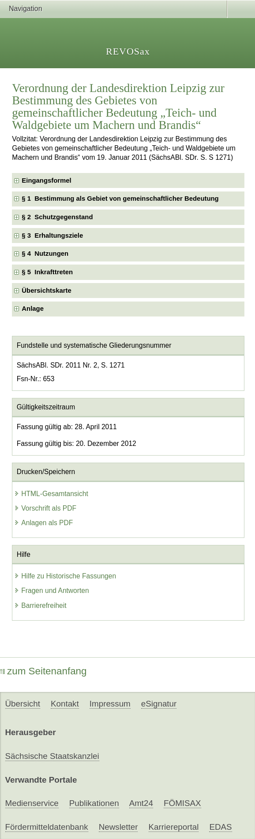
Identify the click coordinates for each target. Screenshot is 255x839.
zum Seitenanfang (43, 671)
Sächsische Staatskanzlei (52, 756)
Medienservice (32, 803)
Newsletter (118, 827)
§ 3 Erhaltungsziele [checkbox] (52, 235)
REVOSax (128, 51)
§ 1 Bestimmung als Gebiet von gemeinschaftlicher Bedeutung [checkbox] (120, 198)
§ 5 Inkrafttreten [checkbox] (47, 272)
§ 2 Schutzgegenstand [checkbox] (57, 217)
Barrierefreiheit (40, 605)
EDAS (220, 827)
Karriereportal (174, 827)
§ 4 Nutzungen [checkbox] (45, 253)
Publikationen (94, 803)
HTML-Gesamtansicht (51, 493)
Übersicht (22, 703)
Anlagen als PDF (43, 522)
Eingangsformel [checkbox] (46, 180)
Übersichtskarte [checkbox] (46, 290)
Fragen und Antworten (51, 590)
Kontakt (65, 703)
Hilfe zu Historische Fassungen (65, 576)
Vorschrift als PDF (45, 508)
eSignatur (158, 703)
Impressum (110, 703)
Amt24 (141, 803)
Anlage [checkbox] (33, 308)
